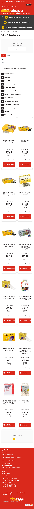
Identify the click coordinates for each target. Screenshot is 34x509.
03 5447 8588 (11, 486)
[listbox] (17, 49)
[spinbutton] (9, 160)
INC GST (31, 4)
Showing (17, 43)
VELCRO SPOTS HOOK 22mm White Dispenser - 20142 (9, 403)
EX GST (28, 4)
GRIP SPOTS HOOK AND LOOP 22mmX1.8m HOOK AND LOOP (25, 351)
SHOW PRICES (28, 3)
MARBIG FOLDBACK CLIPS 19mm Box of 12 (9, 194)
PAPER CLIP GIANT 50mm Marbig (25, 193)
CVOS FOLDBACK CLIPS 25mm (25, 141)
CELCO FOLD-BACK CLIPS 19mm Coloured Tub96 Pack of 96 (25, 247)
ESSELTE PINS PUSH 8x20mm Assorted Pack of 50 (25, 298)
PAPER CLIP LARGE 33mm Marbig (9, 141)
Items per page (17, 45)
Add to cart (10, 164)
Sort (2, 59)
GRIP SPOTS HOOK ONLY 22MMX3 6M (9, 297)
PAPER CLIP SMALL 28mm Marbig (8, 349)
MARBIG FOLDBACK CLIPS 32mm (9, 245)
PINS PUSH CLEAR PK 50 (25, 402)
